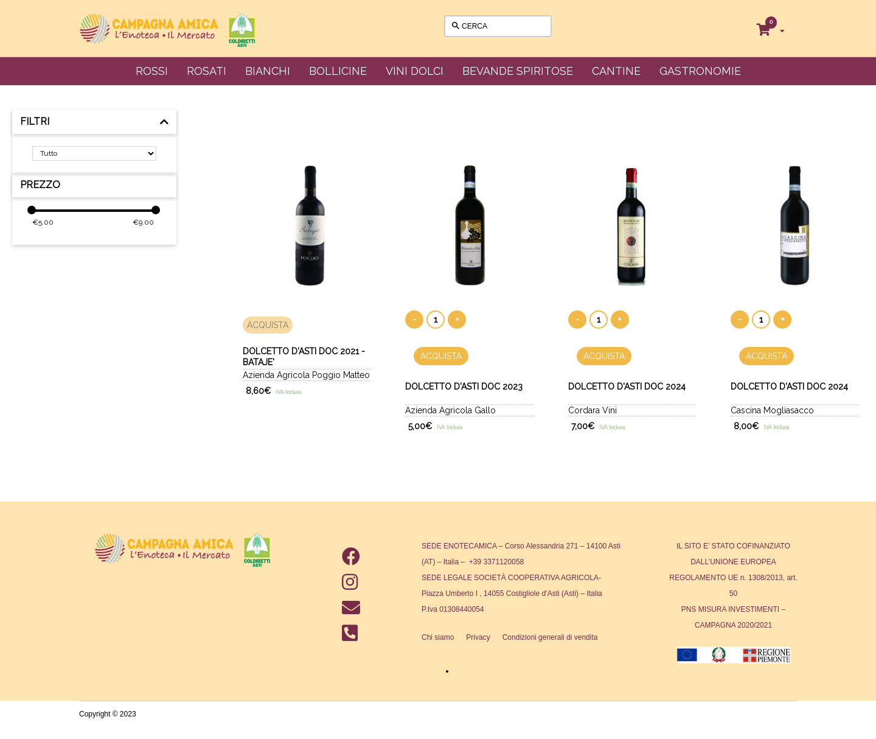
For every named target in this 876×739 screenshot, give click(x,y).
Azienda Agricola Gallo (450, 410)
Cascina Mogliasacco (772, 410)
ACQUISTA (267, 325)
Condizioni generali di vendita (550, 637)
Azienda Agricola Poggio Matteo (306, 375)
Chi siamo (438, 637)
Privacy (478, 637)
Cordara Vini (592, 410)
